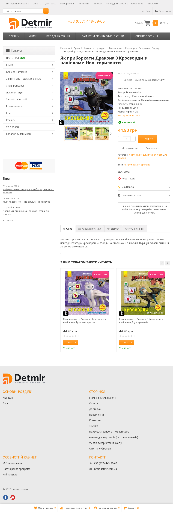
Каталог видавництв (18, 133)
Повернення (67, 3)
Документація (14, 92)
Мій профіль (10, 474)
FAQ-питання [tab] (134, 228)
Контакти (84, 3)
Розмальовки (14, 106)
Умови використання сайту (105, 443)
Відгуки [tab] (113, 228)
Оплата (37, 3)
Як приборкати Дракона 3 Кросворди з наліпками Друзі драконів (141, 320)
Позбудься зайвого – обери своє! (125, 3)
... (166, 36)
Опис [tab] (67, 228)
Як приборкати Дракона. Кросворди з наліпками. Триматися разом (84, 320)
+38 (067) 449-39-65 (86, 21)
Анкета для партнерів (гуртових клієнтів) (113, 437)
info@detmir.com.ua (105, 468)
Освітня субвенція (100, 448)
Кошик (151, 23)
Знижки (98, 3)
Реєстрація (163, 11)
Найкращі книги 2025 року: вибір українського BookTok (28, 191)
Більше (153, 3)
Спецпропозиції (146, 36)
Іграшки (10, 120)
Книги (33, 36)
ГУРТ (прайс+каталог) (16, 3)
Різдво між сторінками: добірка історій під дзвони (26, 212)
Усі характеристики (129, 115)
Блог (5, 403)
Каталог (14, 50)
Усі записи (8, 220)
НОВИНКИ (13, 36)
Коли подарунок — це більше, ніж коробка (26, 201)
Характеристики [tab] (89, 228)
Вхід (146, 11)
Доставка (50, 3)
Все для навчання (58, 36)
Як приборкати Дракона (137, 164)
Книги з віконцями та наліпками (146, 154)
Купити (147, 138)
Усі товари (12, 127)
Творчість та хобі (16, 99)
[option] (71, 133)
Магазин (8, 397)
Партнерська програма (16, 468)
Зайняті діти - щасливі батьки (103, 36)
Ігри (8, 113)
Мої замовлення (12, 463)
